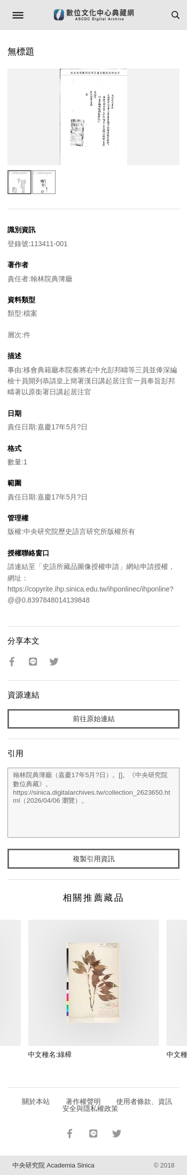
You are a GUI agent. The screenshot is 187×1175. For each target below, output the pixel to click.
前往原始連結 (94, 719)
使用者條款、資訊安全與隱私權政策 (117, 1104)
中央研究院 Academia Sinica (53, 1165)
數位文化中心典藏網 (94, 15)
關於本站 (36, 1101)
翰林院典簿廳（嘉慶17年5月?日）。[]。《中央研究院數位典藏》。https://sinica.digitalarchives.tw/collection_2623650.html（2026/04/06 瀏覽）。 (93, 803)
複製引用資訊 (94, 859)
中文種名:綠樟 (50, 1054)
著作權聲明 (83, 1101)
